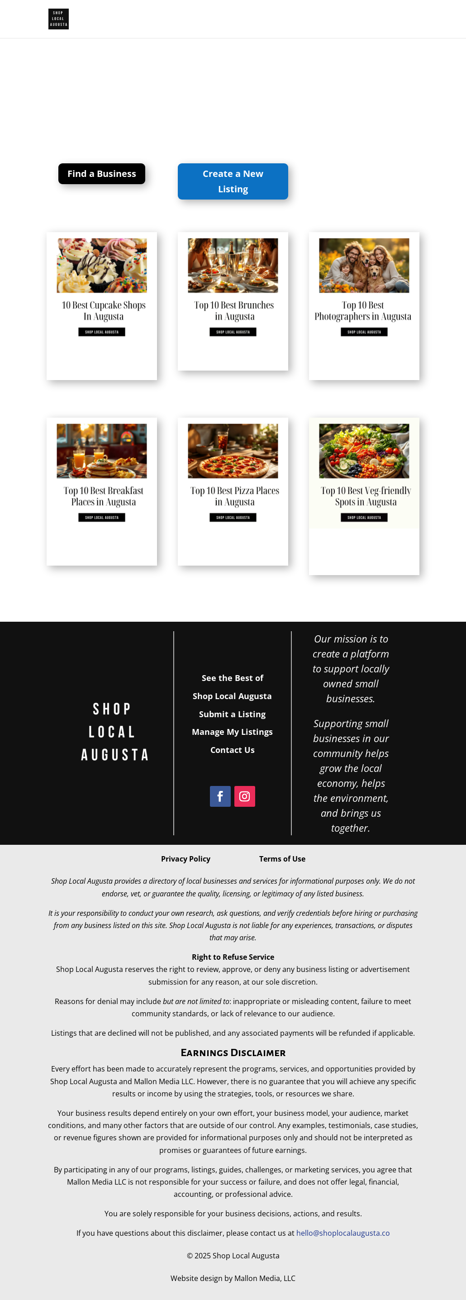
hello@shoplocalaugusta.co (343, 1233)
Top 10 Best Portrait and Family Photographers (357, 366)
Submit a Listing (232, 714)
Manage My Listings (232, 731)
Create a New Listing (233, 181)
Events (405, 21)
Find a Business (101, 173)
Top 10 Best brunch (215, 361)
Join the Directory (343, 21)
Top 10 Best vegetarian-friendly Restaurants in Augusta (357, 556)
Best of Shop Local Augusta (229, 21)
